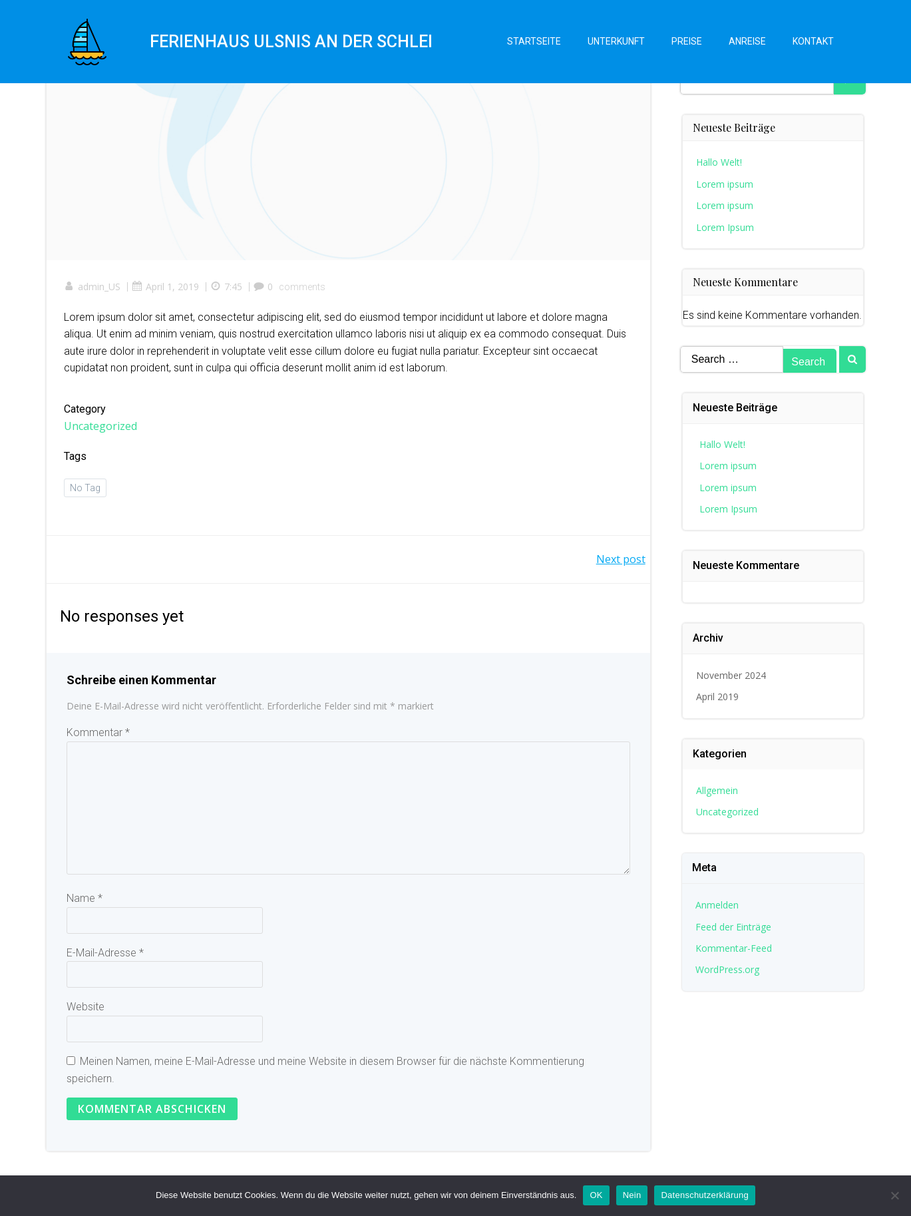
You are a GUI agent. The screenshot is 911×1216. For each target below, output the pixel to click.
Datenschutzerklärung (704, 1195)
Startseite (533, 43)
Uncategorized (103, 428)
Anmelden (717, 904)
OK (596, 1195)
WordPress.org (728, 968)
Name (84, 903)
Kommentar (98, 737)
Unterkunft (614, 43)
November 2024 (732, 674)
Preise (685, 43)
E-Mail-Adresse (105, 957)
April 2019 (718, 696)
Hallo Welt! (720, 159)
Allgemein (718, 789)
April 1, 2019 (168, 288)
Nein (632, 1195)
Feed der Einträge (734, 925)
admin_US (95, 288)
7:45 (229, 288)
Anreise (746, 43)
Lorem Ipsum (726, 224)
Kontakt (811, 43)
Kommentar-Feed (734, 947)
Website (85, 1011)
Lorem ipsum (725, 181)
